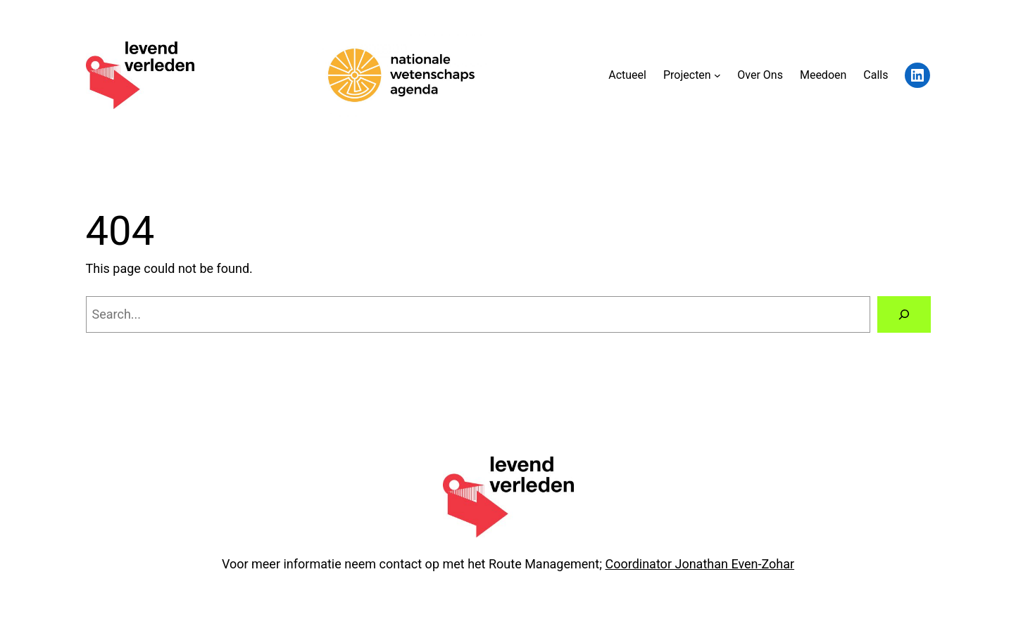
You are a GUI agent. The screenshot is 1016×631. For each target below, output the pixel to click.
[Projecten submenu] (717, 75)
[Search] (904, 314)
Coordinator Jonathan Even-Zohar (699, 563)
